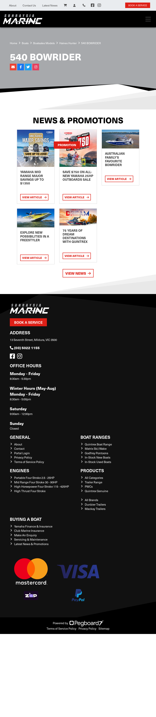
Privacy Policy (23, 457)
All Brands (91, 500)
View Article (34, 197)
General (20, 437)
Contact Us (29, 5)
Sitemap (104, 628)
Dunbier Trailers (95, 504)
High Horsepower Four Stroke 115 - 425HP (41, 486)
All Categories (94, 478)
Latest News (49, 5)
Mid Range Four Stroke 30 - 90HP (35, 482)
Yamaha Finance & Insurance (33, 526)
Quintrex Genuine (96, 491)
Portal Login (22, 453)
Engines (19, 470)
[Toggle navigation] (148, 19)
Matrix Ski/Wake (96, 449)
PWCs (89, 486)
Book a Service (28, 322)
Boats (25, 43)
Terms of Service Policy (29, 462)
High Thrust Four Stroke (30, 491)
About (12, 5)
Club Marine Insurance (29, 531)
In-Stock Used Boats (98, 462)
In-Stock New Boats (97, 457)
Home (13, 43)
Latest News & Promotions (31, 544)
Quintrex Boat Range (98, 444)
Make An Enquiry (25, 535)
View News (78, 273)
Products (92, 470)
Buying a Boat (26, 519)
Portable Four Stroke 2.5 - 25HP (34, 478)
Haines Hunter (68, 43)
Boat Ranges (95, 437)
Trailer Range (93, 482)
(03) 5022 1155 (25, 347)
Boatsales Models (44, 43)
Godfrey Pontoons (96, 453)
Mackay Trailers (95, 509)
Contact (19, 449)
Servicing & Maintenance (30, 539)
